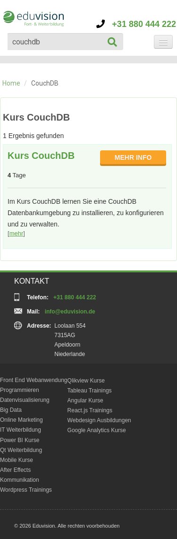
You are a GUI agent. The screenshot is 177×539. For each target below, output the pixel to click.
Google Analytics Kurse (96, 430)
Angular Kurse (85, 400)
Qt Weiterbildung (21, 450)
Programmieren (19, 390)
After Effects (15, 470)
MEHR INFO (133, 157)
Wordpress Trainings (26, 490)
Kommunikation (19, 480)
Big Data (11, 410)
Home (11, 83)
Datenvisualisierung (25, 400)
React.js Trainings (89, 410)
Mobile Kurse (16, 460)
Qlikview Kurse (86, 380)
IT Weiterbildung (20, 429)
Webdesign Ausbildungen (99, 420)
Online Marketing (21, 420)
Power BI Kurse (19, 440)
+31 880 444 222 (136, 24)
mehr (16, 233)
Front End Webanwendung (33, 380)
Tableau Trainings (89, 390)
